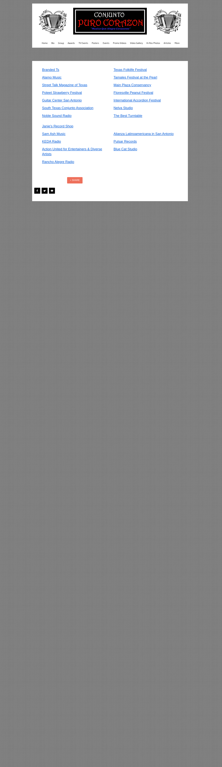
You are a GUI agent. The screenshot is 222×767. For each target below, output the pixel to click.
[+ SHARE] (75, 180)
